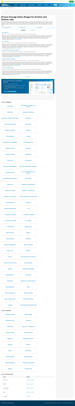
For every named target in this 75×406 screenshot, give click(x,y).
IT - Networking (10, 226)
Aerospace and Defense (28, 112)
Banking (28, 130)
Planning (10, 269)
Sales (28, 287)
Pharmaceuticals (28, 263)
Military (28, 250)
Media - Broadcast (28, 244)
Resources (39, 5)
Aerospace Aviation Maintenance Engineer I (10, 50)
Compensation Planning (64, 4)
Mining (10, 256)
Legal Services (28, 226)
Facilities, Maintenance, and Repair (28, 166)
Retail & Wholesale (10, 362)
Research (5, 7)
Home (1, 7)
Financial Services (10, 172)
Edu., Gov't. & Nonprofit (28, 326)
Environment (28, 160)
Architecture (28, 118)
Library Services (10, 232)
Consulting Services (28, 142)
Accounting (10, 106)
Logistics (28, 232)
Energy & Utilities (10, 332)
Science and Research (10, 293)
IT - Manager (28, 220)
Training (10, 305)
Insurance (28, 202)
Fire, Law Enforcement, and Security (28, 172)
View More (28, 76)
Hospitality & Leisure (28, 338)
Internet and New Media (10, 208)
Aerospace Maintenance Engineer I (9, 58)
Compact (32, 30)
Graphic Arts (10, 184)
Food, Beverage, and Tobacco (10, 178)
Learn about (10, 91)
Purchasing (28, 275)
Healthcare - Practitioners (28, 190)
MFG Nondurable (10, 356)
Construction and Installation (10, 142)
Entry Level (10, 160)
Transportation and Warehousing (28, 305)
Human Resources (10, 202)
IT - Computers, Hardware (10, 214)
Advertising (10, 112)
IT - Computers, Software (28, 214)
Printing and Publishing (28, 269)
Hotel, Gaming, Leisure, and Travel (28, 196)
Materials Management (10, 244)
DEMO (55, 4)
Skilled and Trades (28, 293)
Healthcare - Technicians (10, 196)
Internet (28, 344)
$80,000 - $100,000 (30, 392)
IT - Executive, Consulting (10, 220)
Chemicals (28, 320)
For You (16, 5)
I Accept (71, 1)
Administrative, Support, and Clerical (28, 106)
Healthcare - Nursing (10, 190)
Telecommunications (28, 299)
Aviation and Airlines (10, 130)
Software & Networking (28, 362)
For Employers (23, 5)
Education (28, 148)
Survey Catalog (31, 5)
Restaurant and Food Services (28, 281)
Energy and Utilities (10, 154)
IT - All (28, 208)
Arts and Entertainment (10, 124)
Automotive (28, 124)
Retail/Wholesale (10, 287)
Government (28, 178)
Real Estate (10, 281)
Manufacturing (10, 238)
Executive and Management (10, 166)
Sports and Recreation (10, 299)
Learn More (48, 1)
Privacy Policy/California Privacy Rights (50, 402)
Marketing (28, 238)
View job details (18, 39)
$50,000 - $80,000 (30, 388)
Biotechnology (10, 136)
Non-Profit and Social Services (28, 256)
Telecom (10, 368)
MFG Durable (28, 350)
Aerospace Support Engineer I (8, 67)
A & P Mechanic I (5, 32)
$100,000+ (29, 396)
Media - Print (10, 250)
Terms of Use (59, 402)
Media (9, 350)
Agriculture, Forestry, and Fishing (10, 118)
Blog (52, 4)
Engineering (28, 154)
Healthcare (10, 338)
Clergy (28, 136)
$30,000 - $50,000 (30, 384)
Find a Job (46, 5)
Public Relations (10, 275)
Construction (10, 326)
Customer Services (10, 148)
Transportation (28, 368)
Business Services (10, 320)
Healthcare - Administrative (28, 184)
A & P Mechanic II (5, 41)
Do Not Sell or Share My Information (67, 402)
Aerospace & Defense (10, 314)
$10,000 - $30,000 (30, 379)
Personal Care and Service (10, 263)
